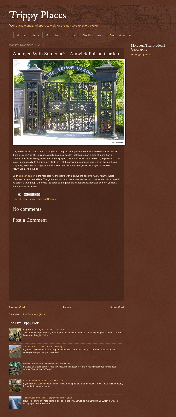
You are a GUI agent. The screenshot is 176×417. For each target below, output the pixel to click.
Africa (21, 35)
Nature (32, 199)
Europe (71, 35)
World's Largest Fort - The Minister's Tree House (47, 363)
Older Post (116, 307)
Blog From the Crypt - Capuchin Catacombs (44, 329)
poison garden (27, 176)
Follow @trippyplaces (141, 54)
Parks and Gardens (46, 199)
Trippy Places (37, 15)
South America (120, 35)
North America (93, 35)
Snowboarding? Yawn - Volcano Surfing (42, 346)
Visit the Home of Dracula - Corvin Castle (43, 380)
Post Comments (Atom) (34, 314)
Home (67, 307)
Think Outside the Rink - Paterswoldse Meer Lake (47, 397)
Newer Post (17, 307)
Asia (36, 35)
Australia (52, 35)
